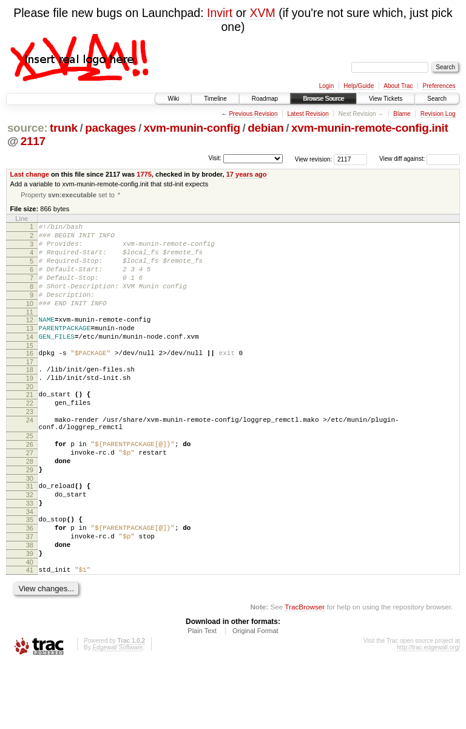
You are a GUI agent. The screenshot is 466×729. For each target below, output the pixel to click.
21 (29, 425)
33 (29, 555)
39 (29, 615)
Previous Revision (253, 113)
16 (29, 378)
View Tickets (385, 98)
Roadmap (265, 98)
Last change (29, 174)
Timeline (215, 98)
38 (29, 604)
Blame (401, 113)
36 (29, 584)
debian (265, 127)
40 (29, 625)
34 (29, 565)
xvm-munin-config (192, 127)
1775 (144, 174)
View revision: (314, 158)
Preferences (439, 86)
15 (29, 370)
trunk (64, 127)
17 (29, 388)
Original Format (255, 695)
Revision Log (438, 113)
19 (29, 406)
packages (110, 127)
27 (29, 496)
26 (29, 485)
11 (29, 331)
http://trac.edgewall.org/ (428, 712)
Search (437, 98)
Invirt (219, 12)
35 (29, 573)
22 (29, 435)
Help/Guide (358, 86)
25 (29, 475)
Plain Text (202, 695)
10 (29, 321)
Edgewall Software (117, 712)
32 (29, 545)
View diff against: (419, 158)
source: (27, 127)
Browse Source (323, 98)
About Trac (398, 86)
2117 (33, 141)
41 (29, 633)
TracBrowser (305, 672)
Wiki (173, 98)
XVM (262, 12)
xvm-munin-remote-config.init (369, 127)
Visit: (214, 158)
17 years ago (246, 174)
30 (29, 527)
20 (29, 417)
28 (29, 506)
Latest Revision (307, 113)
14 (29, 360)
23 (29, 445)
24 (29, 455)
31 (29, 534)
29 (29, 516)
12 (29, 339)
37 (29, 594)
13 (29, 349)
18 (29, 396)
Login (326, 86)
